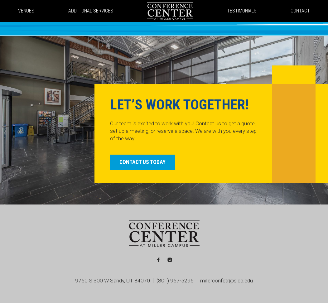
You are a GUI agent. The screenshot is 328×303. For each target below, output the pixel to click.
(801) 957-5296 (175, 280)
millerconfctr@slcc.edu (226, 280)
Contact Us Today (142, 162)
